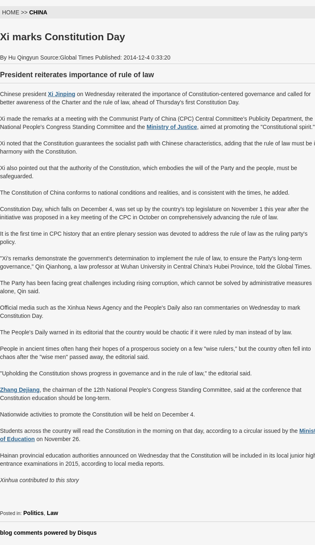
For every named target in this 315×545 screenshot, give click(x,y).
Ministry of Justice (172, 127)
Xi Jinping (61, 94)
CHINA (38, 12)
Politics (33, 513)
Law (52, 513)
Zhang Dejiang (19, 389)
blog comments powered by (48, 532)
